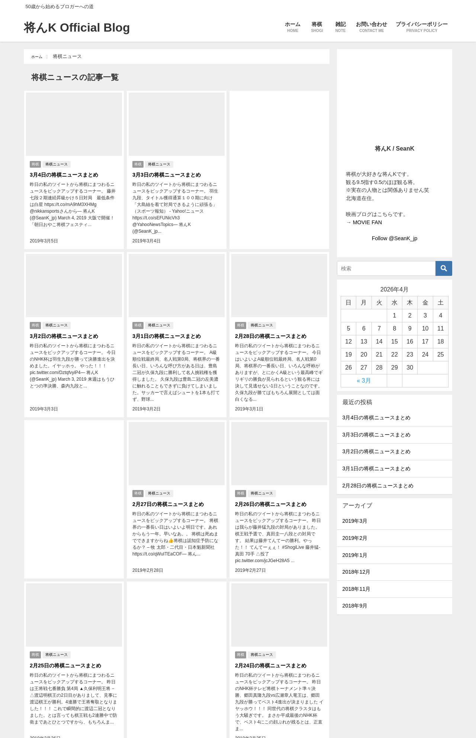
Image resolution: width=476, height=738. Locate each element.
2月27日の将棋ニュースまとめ (171, 480)
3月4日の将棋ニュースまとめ (67, 173)
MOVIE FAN (367, 222)
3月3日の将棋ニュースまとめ (170, 173)
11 (216, 717)
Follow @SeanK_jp (395, 238)
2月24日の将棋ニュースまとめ (274, 631)
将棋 (35, 162)
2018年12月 (356, 572)
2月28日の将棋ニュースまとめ (274, 323)
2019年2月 (354, 538)
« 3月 (364, 380)
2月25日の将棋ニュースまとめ (68, 631)
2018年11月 (356, 589)
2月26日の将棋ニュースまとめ (274, 480)
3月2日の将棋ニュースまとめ (67, 323)
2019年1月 (354, 555)
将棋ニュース (58, 162)
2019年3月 (354, 521)
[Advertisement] (279, 150)
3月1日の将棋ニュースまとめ (170, 323)
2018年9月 (354, 606)
